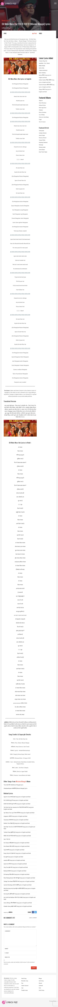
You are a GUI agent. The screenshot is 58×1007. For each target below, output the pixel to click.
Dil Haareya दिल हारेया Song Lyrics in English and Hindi (16, 874)
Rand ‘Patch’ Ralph (43, 152)
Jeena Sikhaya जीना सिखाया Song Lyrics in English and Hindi (18, 902)
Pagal (40, 119)
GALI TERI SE (7, 839)
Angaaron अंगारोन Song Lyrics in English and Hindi (15, 816)
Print (34, 33)
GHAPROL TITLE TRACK (44, 63)
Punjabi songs (24, 990)
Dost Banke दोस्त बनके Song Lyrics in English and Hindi (16, 846)
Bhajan (40, 978)
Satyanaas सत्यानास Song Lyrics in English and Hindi (16, 819)
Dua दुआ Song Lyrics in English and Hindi (13, 857)
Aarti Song (41, 980)
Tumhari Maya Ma (43, 61)
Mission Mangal (7, 28)
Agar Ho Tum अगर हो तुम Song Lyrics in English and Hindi (17, 796)
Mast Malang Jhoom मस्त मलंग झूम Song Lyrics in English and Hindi (19, 878)
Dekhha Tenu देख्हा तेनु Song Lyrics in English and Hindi (17, 823)
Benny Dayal (6, 20)
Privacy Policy (52, 1001)
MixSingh (41, 145)
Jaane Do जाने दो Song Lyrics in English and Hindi (15, 864)
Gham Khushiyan (42, 103)
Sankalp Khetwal (42, 133)
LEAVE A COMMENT (33, 917)
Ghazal (40, 983)
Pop (22, 983)
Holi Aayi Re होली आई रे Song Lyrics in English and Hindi (17, 894)
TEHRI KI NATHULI (43, 70)
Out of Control (42, 122)
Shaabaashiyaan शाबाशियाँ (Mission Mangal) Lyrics (15, 788)
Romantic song (24, 980)
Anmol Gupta (42, 135)
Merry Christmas (42, 112)
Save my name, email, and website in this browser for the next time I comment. (19, 963)
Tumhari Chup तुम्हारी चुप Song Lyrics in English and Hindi (17, 832)
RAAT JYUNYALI (42, 72)
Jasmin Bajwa (42, 149)
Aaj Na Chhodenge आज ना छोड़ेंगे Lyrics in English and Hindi (17, 885)
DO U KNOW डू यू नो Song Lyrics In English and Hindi (16, 800)
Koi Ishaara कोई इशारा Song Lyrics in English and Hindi (16, 842)
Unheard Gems (42, 105)
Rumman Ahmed (42, 137)
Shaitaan (41, 110)
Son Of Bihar (42, 114)
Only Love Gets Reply (44, 117)
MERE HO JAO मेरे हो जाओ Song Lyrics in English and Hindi (17, 835)
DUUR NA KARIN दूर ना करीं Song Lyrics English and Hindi (17, 804)
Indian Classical (24, 985)
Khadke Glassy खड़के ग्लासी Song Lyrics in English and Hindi (18, 906)
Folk (40, 988)
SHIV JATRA (41, 68)
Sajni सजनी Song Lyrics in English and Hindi (14, 849)
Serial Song (41, 990)
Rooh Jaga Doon (42, 107)
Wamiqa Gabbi (42, 147)
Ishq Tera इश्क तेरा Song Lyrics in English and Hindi (16, 867)
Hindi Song (23, 978)
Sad (22, 988)
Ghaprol (41, 100)
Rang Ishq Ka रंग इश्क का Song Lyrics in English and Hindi (17, 853)
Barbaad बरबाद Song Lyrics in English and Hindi (15, 871)
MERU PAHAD (42, 65)
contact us (9, 991)
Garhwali (41, 985)
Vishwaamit (41, 130)
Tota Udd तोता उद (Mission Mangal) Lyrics (13, 785)
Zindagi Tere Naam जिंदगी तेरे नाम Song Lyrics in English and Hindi (19, 881)
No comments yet (9, 918)
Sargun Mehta (42, 140)
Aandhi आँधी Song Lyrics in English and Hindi (14, 860)
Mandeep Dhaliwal (43, 142)
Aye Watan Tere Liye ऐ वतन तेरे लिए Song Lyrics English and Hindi (19, 812)
